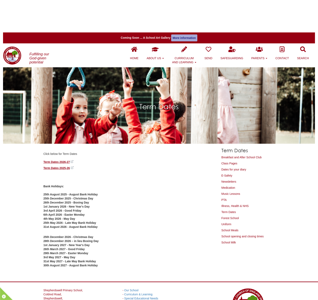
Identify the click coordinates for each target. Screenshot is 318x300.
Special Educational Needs (141, 263)
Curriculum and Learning (187, 22)
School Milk (228, 207)
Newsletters (228, 146)
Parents (262, 20)
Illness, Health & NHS (235, 171)
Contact (285, 20)
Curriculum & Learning (138, 259)
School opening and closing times (242, 201)
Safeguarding (234, 20)
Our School (131, 255)
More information (184, 5)
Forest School (230, 183)
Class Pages (229, 128)
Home (137, 20)
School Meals (229, 195)
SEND (211, 20)
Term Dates (228, 177)
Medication (228, 152)
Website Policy (133, 271)
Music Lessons (230, 159)
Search (306, 20)
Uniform (226, 189)
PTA (224, 165)
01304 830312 (64, 296)
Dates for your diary (233, 134)
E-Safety (226, 140)
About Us (158, 20)
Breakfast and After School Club (241, 122)
